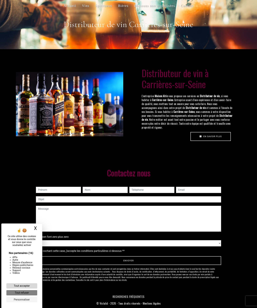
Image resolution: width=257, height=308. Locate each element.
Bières (123, 6)
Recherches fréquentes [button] (129, 296)
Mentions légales (151, 303)
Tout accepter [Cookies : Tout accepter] (22, 285)
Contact (187, 6)
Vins (85, 6)
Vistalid (104, 303)
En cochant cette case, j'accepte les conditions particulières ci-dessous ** (82, 250)
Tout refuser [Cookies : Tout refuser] (22, 292)
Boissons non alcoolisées (154, 6)
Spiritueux (103, 6)
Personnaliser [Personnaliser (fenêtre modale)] (22, 299)
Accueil (70, 6)
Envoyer (128, 260)
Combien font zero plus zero (52, 236)
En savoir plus (210, 136)
